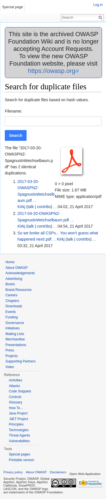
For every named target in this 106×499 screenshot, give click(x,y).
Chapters (12, 301)
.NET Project (18, 419)
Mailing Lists (14, 334)
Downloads (13, 306)
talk (31, 206)
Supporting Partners (20, 361)
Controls (15, 397)
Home (9, 262)
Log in (98, 5)
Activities (15, 380)
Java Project (18, 413)
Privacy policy (13, 472)
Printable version (21, 460)
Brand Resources (18, 290)
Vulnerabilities (19, 441)
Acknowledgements (20, 273)
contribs (44, 206)
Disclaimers (58, 472)
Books (10, 284)
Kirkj (21, 206)
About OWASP (16, 268)
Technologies (19, 430)
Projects (11, 356)
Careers (11, 295)
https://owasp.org (51, 70)
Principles (16, 424)
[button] (16, 135)
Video (9, 367)
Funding (11, 317)
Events (10, 312)
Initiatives (12, 328)
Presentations (15, 345)
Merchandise (15, 339)
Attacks (14, 386)
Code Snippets (20, 391)
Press (9, 350)
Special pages (19, 454)
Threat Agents (19, 435)
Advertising (13, 279)
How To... (16, 408)
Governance (14, 323)
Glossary (15, 402)
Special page (12, 7)
